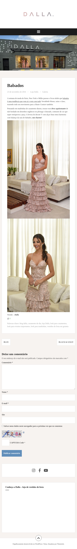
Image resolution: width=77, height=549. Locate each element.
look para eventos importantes (18, 326)
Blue (6, 342)
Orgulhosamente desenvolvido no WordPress (27, 544)
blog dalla (23, 323)
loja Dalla (45, 323)
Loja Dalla (34, 92)
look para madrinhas (38, 326)
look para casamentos (58, 323)
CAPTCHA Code (17, 443)
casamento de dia (34, 323)
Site (3, 415)
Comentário (7, 363)
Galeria (45, 92)
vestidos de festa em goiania (57, 326)
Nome (5, 392)
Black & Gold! (66, 342)
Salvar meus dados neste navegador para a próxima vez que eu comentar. (33, 426)
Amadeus (51, 544)
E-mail (5, 403)
